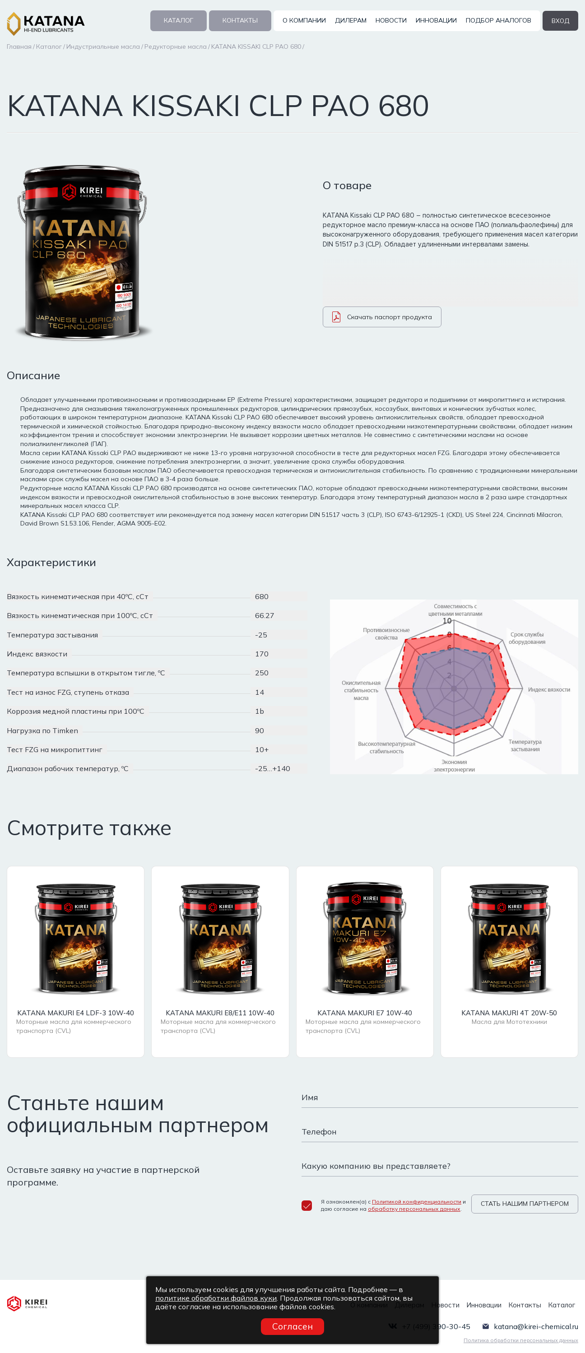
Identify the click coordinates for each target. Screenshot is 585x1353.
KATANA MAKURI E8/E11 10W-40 (220, 1013)
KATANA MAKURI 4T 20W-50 (509, 1013)
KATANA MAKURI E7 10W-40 (364, 1013)
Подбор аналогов (497, 20)
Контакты (239, 20)
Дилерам (350, 20)
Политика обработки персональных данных (521, 1335)
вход (560, 20)
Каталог (177, 20)
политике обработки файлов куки (216, 1297)
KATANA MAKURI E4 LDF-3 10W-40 (75, 1013)
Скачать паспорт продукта (382, 321)
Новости (390, 20)
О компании (303, 20)
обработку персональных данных (414, 1208)
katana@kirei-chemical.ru (536, 1320)
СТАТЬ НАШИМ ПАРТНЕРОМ (525, 1204)
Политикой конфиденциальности (416, 1200)
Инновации (435, 20)
